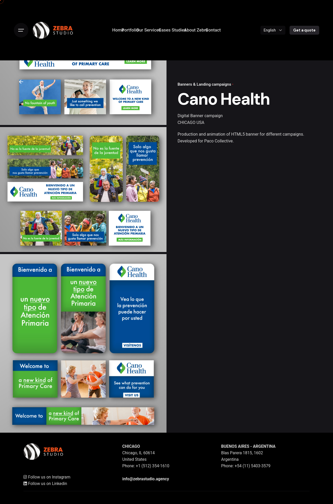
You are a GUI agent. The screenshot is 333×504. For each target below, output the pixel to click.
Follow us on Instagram (46, 477)
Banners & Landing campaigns (204, 84)
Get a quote (304, 30)
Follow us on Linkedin (45, 483)
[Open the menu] (21, 30)
